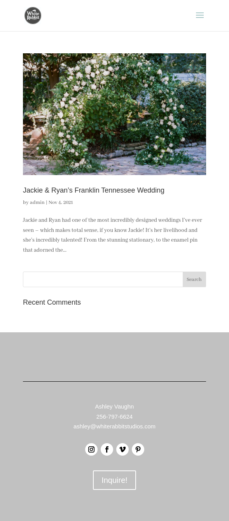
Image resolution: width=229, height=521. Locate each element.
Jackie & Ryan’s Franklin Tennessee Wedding (93, 190)
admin (37, 202)
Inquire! (114, 480)
